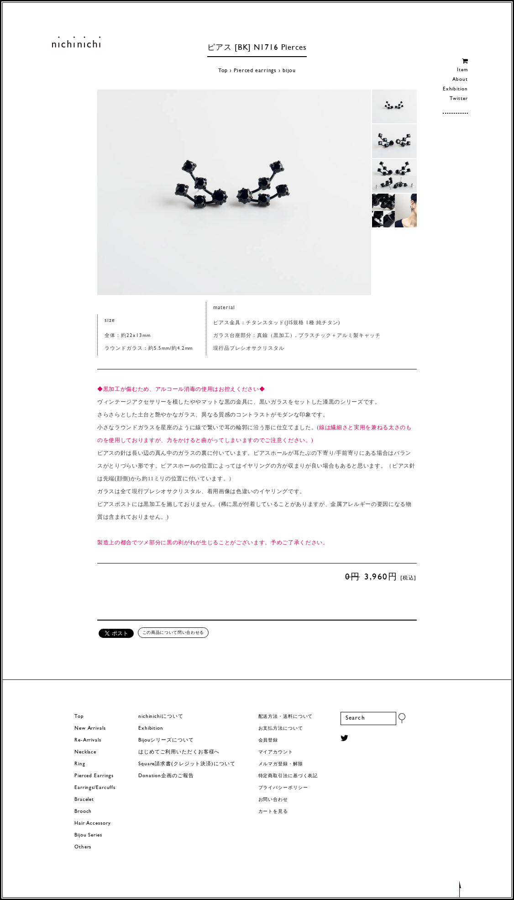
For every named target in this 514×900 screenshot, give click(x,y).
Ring (79, 764)
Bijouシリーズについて (166, 740)
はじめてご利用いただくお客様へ (179, 752)
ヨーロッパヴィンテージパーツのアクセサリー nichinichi (76, 42)
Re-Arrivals (87, 740)
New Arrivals (90, 728)
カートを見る (273, 812)
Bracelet (84, 799)
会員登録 (268, 740)
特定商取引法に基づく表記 (288, 776)
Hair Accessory (92, 823)
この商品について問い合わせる (173, 632)
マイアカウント (275, 752)
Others (82, 847)
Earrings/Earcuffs (94, 787)
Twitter (458, 98)
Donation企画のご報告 (166, 776)
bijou (289, 71)
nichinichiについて (160, 716)
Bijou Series (88, 835)
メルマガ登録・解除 (280, 764)
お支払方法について (280, 728)
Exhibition (455, 89)
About (459, 79)
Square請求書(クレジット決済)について (186, 764)
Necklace (85, 752)
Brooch (83, 811)
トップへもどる (460, 888)
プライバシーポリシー (283, 788)
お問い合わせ (273, 800)
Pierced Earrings (94, 776)
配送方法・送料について (285, 717)
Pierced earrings (255, 71)
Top (223, 71)
